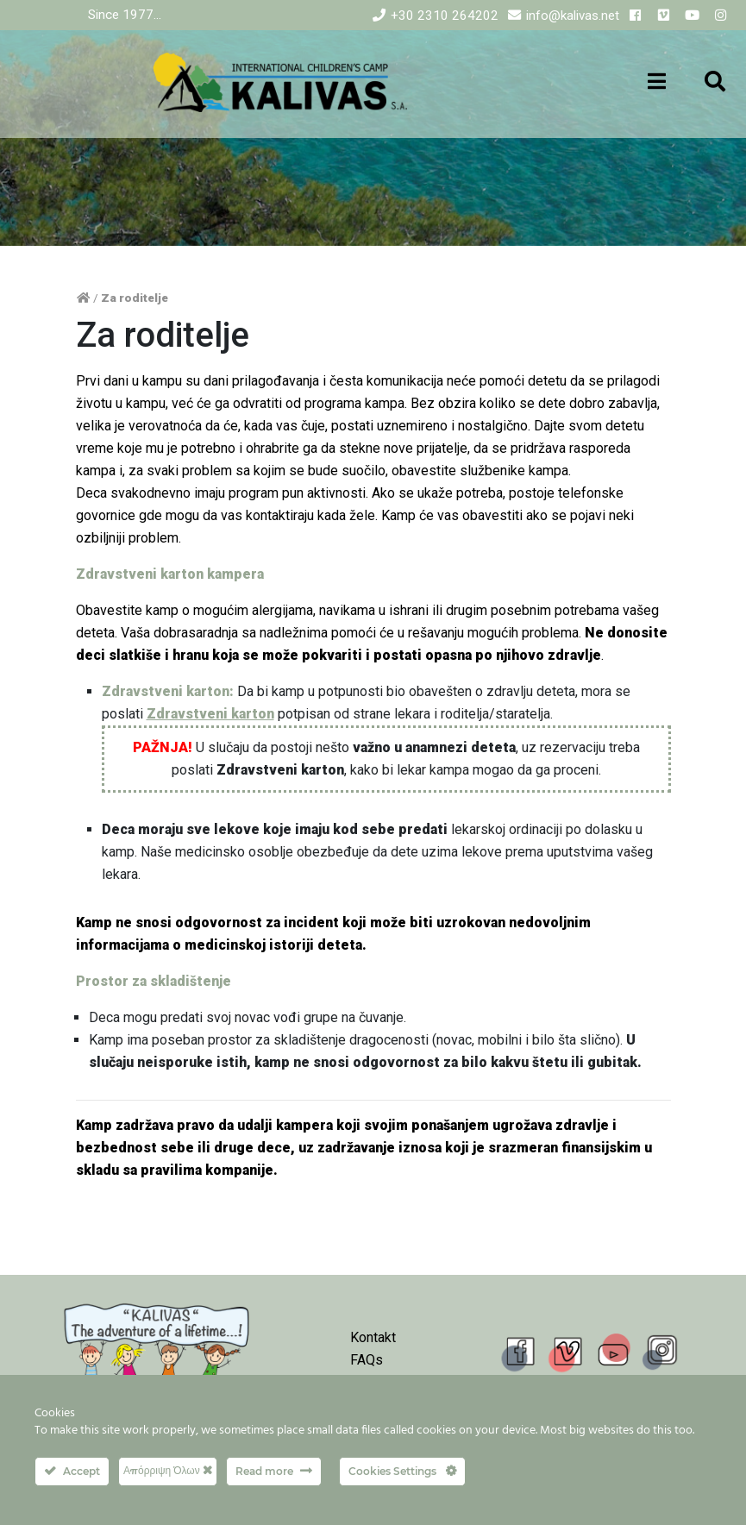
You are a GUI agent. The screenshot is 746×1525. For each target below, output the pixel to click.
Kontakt (373, 1337)
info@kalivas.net (572, 15)
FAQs (366, 1360)
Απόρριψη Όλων (167, 1470)
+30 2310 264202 (444, 15)
